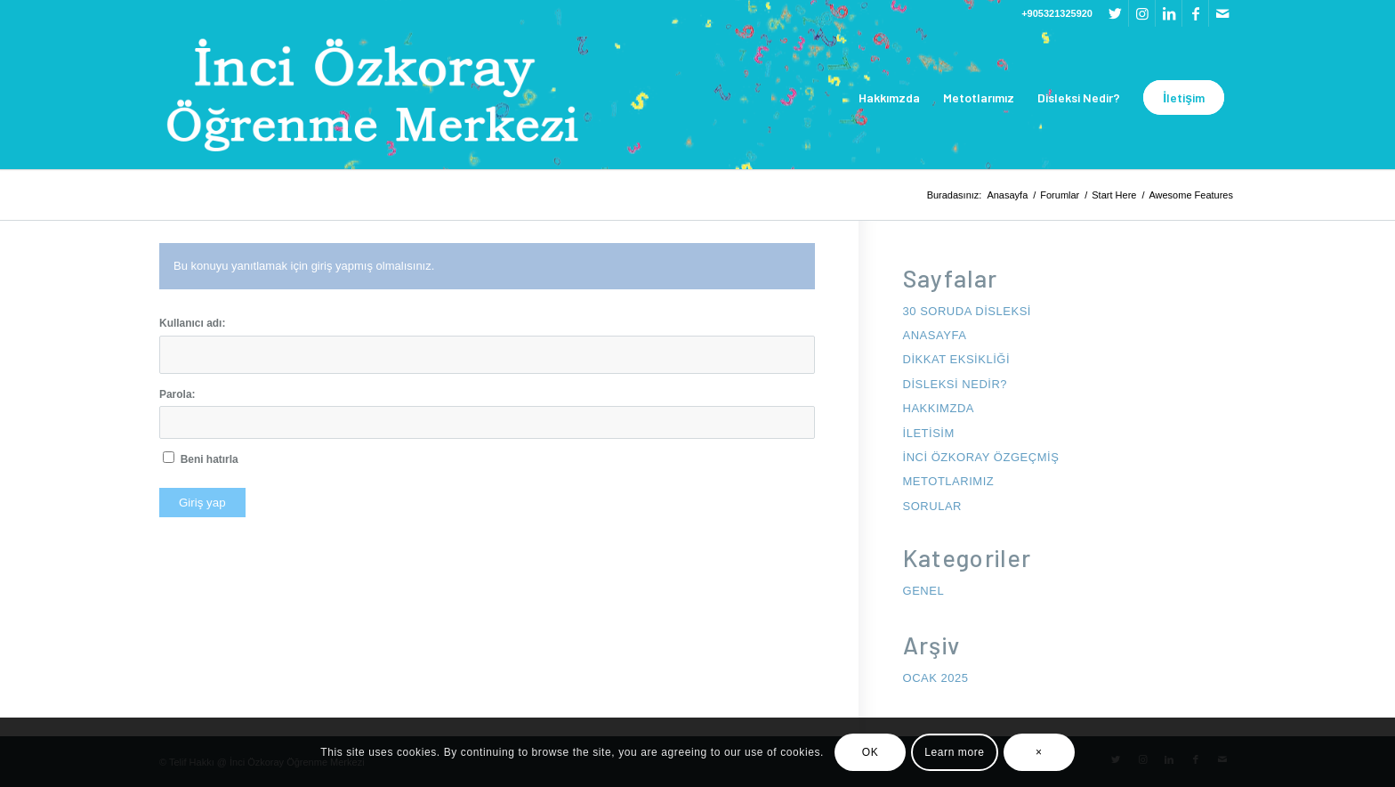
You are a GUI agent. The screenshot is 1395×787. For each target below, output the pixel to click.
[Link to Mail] (1222, 13)
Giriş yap (202, 502)
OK (870, 752)
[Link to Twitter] (1115, 13)
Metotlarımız (949, 481)
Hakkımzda (939, 408)
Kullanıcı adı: (192, 323)
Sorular (933, 506)
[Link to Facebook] (1195, 13)
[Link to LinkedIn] (1168, 13)
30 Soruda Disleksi (967, 311)
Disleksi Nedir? (955, 384)
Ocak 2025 (936, 678)
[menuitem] (889, 98)
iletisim (929, 433)
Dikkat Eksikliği (957, 359)
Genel (924, 590)
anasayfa (935, 335)
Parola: (177, 394)
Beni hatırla (209, 459)
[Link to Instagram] (1142, 13)
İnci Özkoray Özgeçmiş (981, 457)
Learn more (954, 752)
